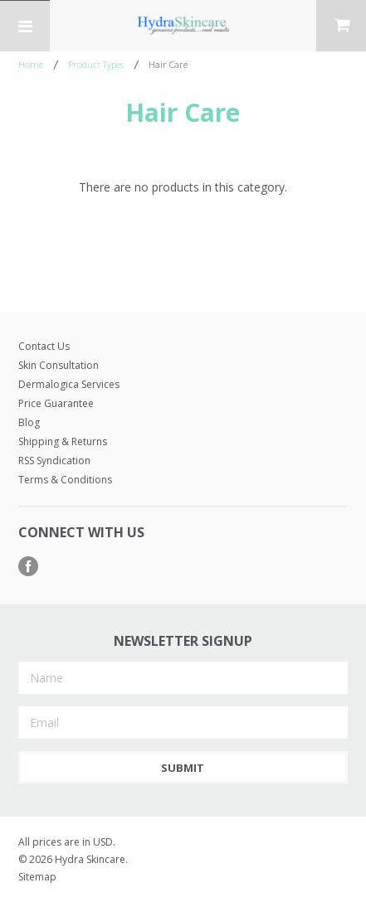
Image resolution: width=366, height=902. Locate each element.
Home (30, 64)
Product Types (96, 64)
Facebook (28, 566)
